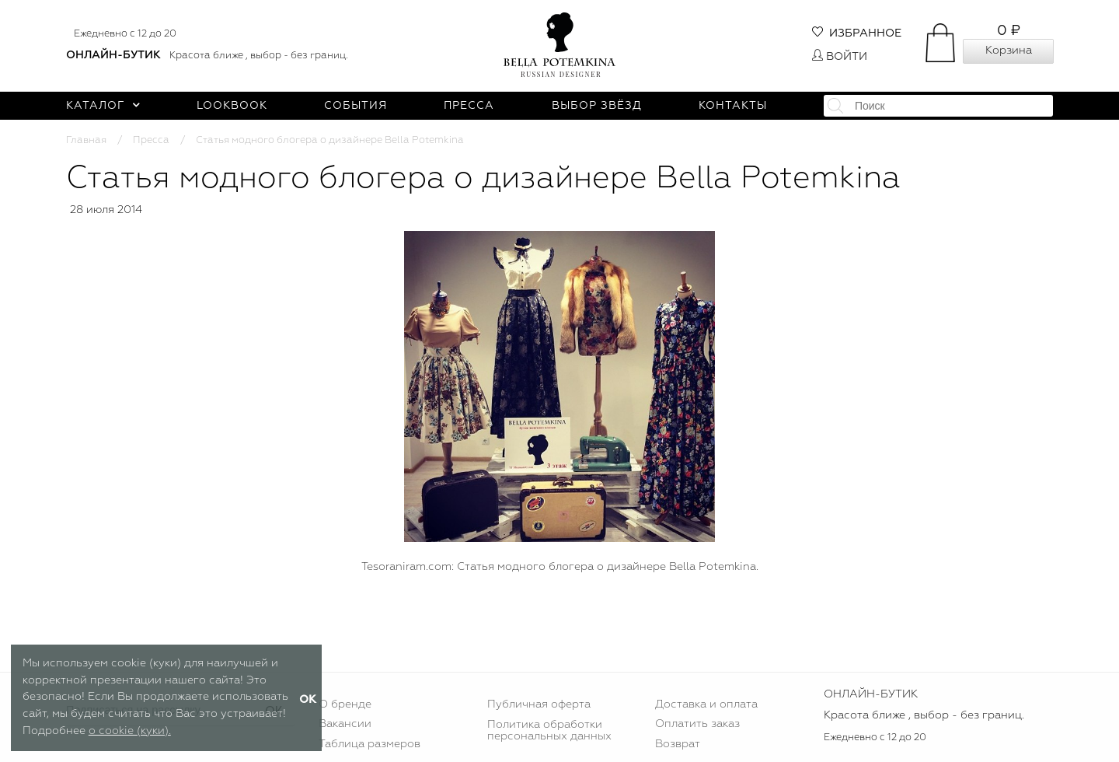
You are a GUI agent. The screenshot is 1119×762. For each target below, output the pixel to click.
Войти (839, 56)
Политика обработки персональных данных (549, 730)
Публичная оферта (539, 704)
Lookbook (232, 105)
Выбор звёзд (597, 105)
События (355, 105)
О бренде (345, 704)
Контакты (733, 105)
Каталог (103, 105)
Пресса (469, 105)
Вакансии (345, 723)
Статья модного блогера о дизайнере (515, 566)
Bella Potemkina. (713, 566)
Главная (86, 140)
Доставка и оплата (706, 704)
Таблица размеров (369, 744)
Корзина (1008, 50)
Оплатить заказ (697, 723)
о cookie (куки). (130, 730)
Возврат (677, 744)
